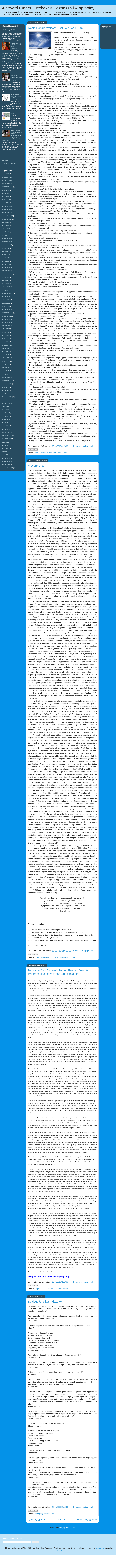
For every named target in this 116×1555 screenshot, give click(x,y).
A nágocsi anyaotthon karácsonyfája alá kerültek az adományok (16, 77)
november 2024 (7, 209)
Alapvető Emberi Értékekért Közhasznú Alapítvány (48, 8)
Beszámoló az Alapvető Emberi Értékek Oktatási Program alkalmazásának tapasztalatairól (58, 972)
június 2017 (5, 371)
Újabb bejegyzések (37, 1519)
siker (53, 1514)
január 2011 (5, 455)
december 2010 (7, 458)
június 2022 (5, 277)
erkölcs (37, 957)
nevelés (72, 957)
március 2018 (6, 358)
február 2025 (6, 199)
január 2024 (5, 235)
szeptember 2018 (7, 348)
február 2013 (6, 413)
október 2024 (6, 212)
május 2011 (5, 445)
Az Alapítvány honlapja (9, 163)
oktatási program (61, 1289)
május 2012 (5, 422)
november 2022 (7, 267)
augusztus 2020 (7, 316)
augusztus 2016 (7, 384)
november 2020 (7, 309)
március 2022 (6, 287)
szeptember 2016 (7, 380)
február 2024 (6, 232)
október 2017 (6, 367)
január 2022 (5, 290)
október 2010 (6, 464)
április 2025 (5, 196)
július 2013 (5, 406)
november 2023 (7, 241)
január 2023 (5, 261)
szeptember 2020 (7, 313)
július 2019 (5, 329)
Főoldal (61, 1519)
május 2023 (5, 251)
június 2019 (5, 332)
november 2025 (7, 180)
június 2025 (5, 190)
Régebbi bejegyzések (87, 1519)
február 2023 (6, 258)
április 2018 (5, 355)
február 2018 (6, 361)
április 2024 (5, 225)
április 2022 (5, 284)
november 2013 (7, 403)
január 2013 (5, 416)
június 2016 (5, 387)
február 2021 (6, 306)
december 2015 (7, 397)
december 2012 (7, 419)
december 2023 (7, 238)
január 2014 (5, 400)
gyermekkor (46, 957)
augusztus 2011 (7, 439)
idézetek (47, 1514)
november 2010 (7, 461)
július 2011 (5, 442)
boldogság (39, 1514)
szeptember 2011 (7, 435)
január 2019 (5, 342)
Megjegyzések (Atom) (67, 1528)
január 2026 (5, 174)
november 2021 (7, 296)
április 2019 (5, 335)
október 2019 (6, 326)
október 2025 (6, 183)
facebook (5, 160)
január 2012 (5, 426)
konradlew (100, 1548)
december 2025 (7, 177)
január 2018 (5, 364)
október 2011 (6, 432)
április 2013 (5, 410)
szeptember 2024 (7, 216)
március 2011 (6, 452)
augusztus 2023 (7, 245)
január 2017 (5, 374)
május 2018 (5, 351)
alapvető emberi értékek (44, 1289)
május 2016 (5, 390)
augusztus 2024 (7, 219)
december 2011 (7, 429)
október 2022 (6, 271)
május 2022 (5, 280)
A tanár (13, 113)
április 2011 (5, 448)
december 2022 (7, 264)
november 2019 (7, 322)
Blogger (59, 1550)
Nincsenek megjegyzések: (83, 446)
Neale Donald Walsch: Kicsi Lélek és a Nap (55, 28)
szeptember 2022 (7, 274)
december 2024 (7, 206)
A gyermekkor (36, 465)
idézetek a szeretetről (59, 957)
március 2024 (6, 229)
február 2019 (6, 338)
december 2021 (7, 293)
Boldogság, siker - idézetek (45, 1301)
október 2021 (6, 300)
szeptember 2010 (7, 468)
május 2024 (5, 222)
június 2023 (5, 248)
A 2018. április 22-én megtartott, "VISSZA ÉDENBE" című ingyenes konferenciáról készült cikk (12, 136)
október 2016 (6, 377)
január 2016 (5, 393)
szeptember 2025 (7, 187)
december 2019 (7, 319)
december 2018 (7, 345)
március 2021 (6, 303)
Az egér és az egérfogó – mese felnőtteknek (16, 96)
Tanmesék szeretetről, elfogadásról (9, 30)
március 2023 (6, 254)
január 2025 (5, 203)
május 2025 (5, 193)
